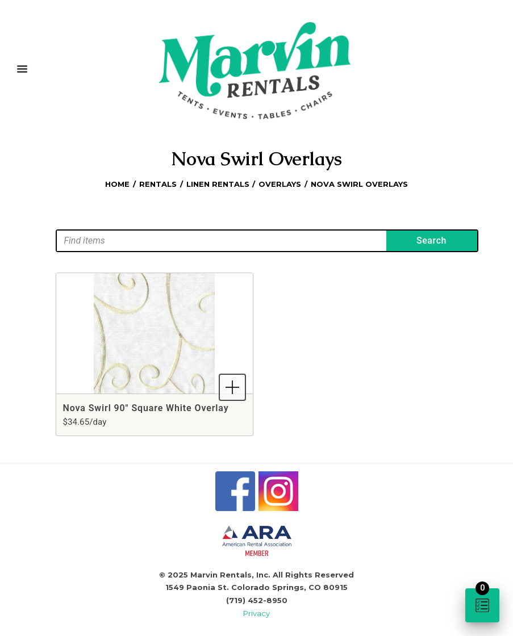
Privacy (256, 613)
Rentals (158, 184)
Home (117, 184)
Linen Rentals (217, 184)
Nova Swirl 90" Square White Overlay (146, 408)
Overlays (279, 184)
